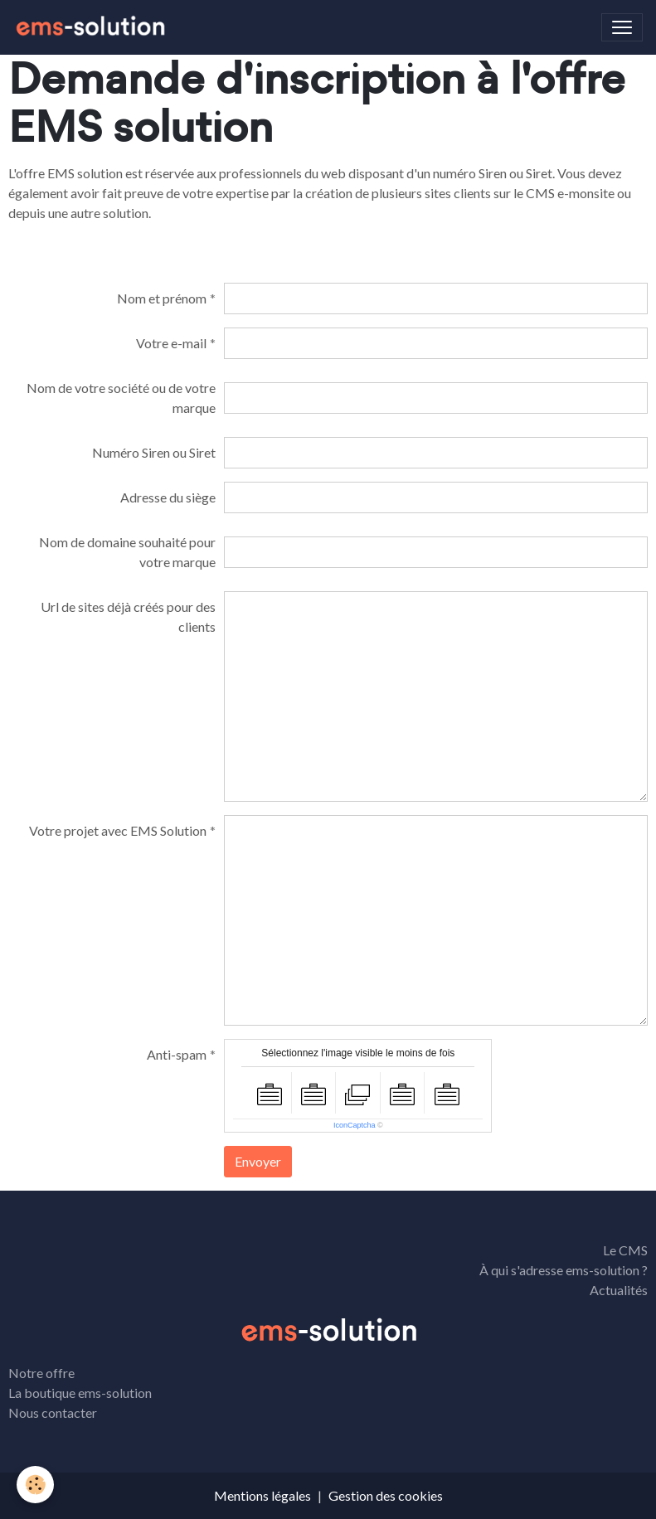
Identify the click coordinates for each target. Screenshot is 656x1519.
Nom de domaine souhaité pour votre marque (127, 552)
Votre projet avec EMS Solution (118, 830)
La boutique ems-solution (80, 1392)
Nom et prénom (162, 298)
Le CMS (625, 1250)
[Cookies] (35, 1484)
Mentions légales (262, 1495)
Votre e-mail (171, 343)
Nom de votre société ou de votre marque (121, 397)
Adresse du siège (168, 497)
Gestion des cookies (385, 1495)
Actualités (619, 1290)
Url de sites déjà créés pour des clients (128, 616)
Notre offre (41, 1373)
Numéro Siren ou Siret (154, 452)
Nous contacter (52, 1412)
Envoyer (258, 1161)
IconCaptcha (354, 1125)
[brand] (93, 27)
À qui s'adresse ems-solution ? (563, 1270)
